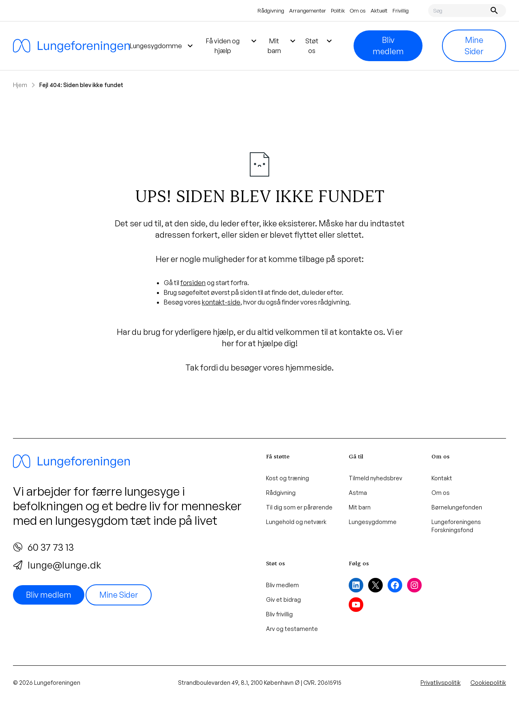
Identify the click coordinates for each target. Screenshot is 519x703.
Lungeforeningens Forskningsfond (456, 525)
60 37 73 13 (43, 547)
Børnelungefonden (456, 507)
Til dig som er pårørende (299, 507)
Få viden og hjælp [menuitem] (232, 45)
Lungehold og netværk (296, 521)
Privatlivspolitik (440, 682)
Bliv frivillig (279, 614)
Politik (338, 10)
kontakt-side (221, 302)
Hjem (20, 84)
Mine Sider (474, 45)
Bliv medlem (388, 45)
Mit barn (360, 507)
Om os (358, 10)
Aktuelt (379, 10)
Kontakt (441, 478)
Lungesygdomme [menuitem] (162, 46)
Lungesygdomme (373, 521)
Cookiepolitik (488, 682)
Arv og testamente (292, 628)
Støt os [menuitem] (319, 45)
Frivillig (400, 10)
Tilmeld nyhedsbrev (375, 478)
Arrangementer (307, 10)
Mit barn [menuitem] (283, 45)
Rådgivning (270, 10)
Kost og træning (287, 478)
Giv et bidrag (283, 599)
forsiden (193, 283)
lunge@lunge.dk (57, 565)
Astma (358, 492)
